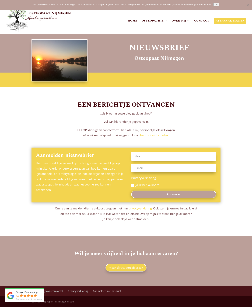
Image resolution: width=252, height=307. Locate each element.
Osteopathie (153, 21)
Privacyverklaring (78, 291)
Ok (216, 4)
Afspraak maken (230, 21)
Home (132, 21)
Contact (201, 21)
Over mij (179, 21)
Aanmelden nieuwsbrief (107, 291)
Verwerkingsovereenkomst (47, 291)
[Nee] (247, 5)
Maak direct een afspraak (126, 268)
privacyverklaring (140, 208)
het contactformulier (154, 135)
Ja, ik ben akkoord (145, 185)
